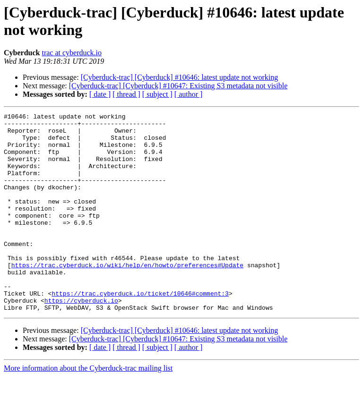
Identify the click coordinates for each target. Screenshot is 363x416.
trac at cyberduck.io (72, 53)
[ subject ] (157, 94)
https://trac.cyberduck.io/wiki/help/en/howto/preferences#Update (127, 296)
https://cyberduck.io (81, 338)
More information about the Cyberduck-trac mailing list (88, 408)
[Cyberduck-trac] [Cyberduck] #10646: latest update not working (179, 77)
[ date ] (100, 94)
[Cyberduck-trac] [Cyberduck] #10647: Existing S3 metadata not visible (178, 86)
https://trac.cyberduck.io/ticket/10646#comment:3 (140, 330)
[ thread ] (126, 94)
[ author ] (188, 94)
